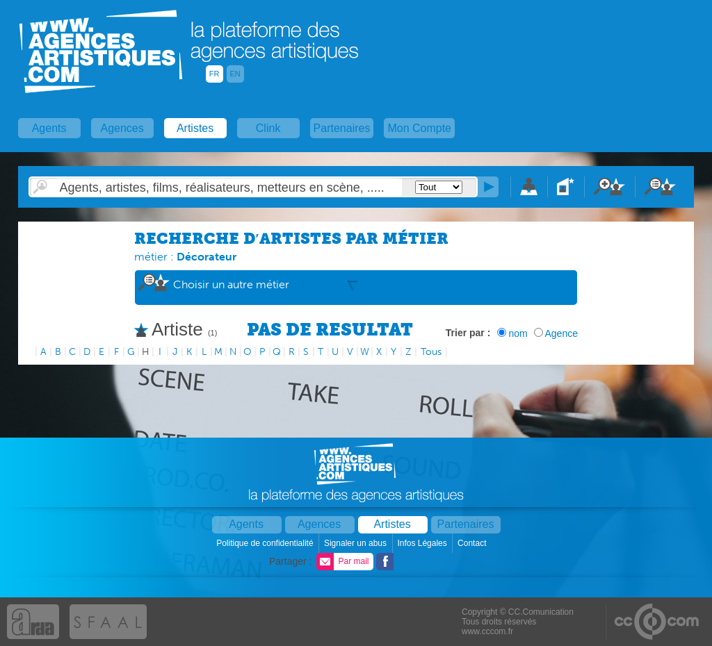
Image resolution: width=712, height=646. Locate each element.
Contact (473, 543)
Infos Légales (423, 543)
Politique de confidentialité (266, 543)
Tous (431, 352)
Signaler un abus (356, 543)
